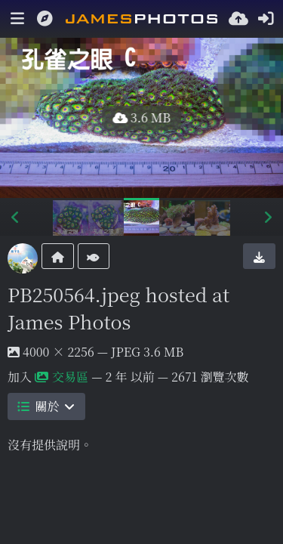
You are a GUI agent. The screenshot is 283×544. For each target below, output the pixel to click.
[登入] (265, 19)
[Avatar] (23, 258)
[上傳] (238, 19)
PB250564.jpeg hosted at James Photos (118, 307)
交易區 (61, 376)
